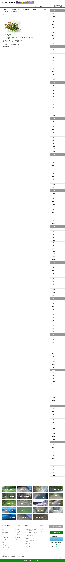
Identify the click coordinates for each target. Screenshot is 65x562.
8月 (54, 32)
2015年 (53, 46)
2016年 (53, 82)
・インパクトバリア (5, 544)
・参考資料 (27, 538)
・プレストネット (5, 549)
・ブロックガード (5, 536)
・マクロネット (4, 539)
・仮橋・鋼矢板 (17, 534)
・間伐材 (15, 539)
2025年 (53, 406)
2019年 (53, 190)
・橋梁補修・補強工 (17, 531)
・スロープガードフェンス (6, 545)
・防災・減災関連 (17, 537)
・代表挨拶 (42, 527)
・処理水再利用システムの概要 (31, 532)
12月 (54, 43)
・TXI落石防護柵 (5, 532)
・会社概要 (42, 529)
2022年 (53, 298)
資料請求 (47, 6)
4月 (54, 21)
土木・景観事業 (26, 9)
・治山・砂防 (16, 536)
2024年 (53, 370)
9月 (54, 35)
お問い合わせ (39, 6)
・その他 (15, 541)
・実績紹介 (27, 541)
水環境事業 (35, 9)
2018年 (53, 154)
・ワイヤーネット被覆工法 (6, 527)
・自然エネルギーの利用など (30, 534)
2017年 (53, 118)
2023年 (53, 334)
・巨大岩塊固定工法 (5, 541)
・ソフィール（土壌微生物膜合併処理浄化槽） (31, 528)
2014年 (53, 10)
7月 (54, 30)
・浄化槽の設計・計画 (29, 543)
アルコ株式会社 (11, 553)
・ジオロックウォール (6, 547)
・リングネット (4, 531)
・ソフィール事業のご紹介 (30, 540)
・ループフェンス (5, 537)
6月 (54, 27)
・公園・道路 (16, 529)
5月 (54, 24)
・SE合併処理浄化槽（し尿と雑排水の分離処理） (30, 536)
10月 (54, 38)
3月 (54, 18)
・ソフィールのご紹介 (29, 530)
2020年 (53, 226)
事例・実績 (44, 9)
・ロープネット (4, 542)
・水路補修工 (16, 532)
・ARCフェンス (4, 529)
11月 (54, 41)
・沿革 (41, 531)
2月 (54, 16)
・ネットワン (4, 534)
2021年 (53, 262)
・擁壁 (15, 527)
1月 (54, 13)
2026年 (53, 442)
